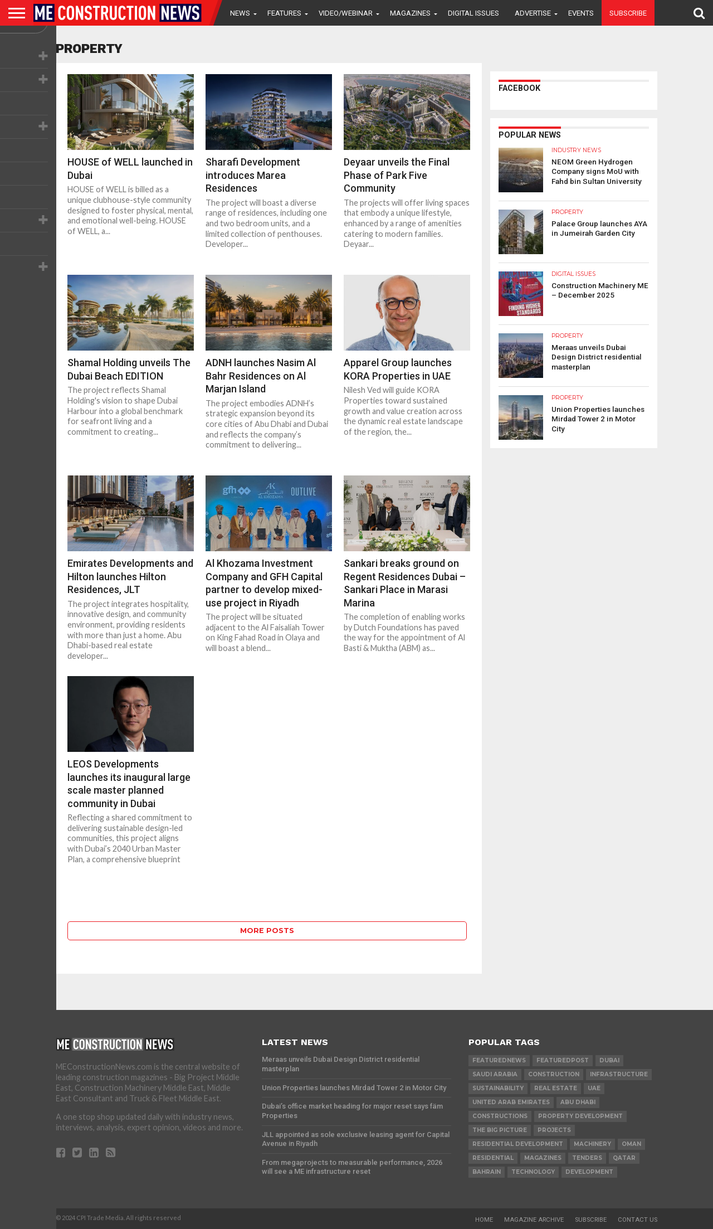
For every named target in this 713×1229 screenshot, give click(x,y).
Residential (493, 1158)
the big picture (499, 1130)
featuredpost (562, 1060)
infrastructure (619, 1074)
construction (553, 1074)
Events (581, 13)
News (240, 13)
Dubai (609, 1060)
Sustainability (498, 1088)
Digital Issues (473, 13)
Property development (580, 1116)
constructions (500, 1116)
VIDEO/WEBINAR (346, 13)
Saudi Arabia (494, 1074)
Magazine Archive (534, 1219)
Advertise (533, 13)
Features (284, 13)
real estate (555, 1088)
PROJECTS (554, 1130)
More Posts (267, 930)
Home (484, 1219)
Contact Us (637, 1219)
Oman (631, 1144)
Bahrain (486, 1171)
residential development (517, 1144)
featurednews (499, 1060)
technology (533, 1171)
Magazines (410, 13)
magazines (542, 1158)
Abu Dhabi (577, 1102)
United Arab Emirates (511, 1102)
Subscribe (628, 13)
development (589, 1171)
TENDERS (587, 1158)
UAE (594, 1088)
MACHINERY (592, 1144)
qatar (624, 1158)
